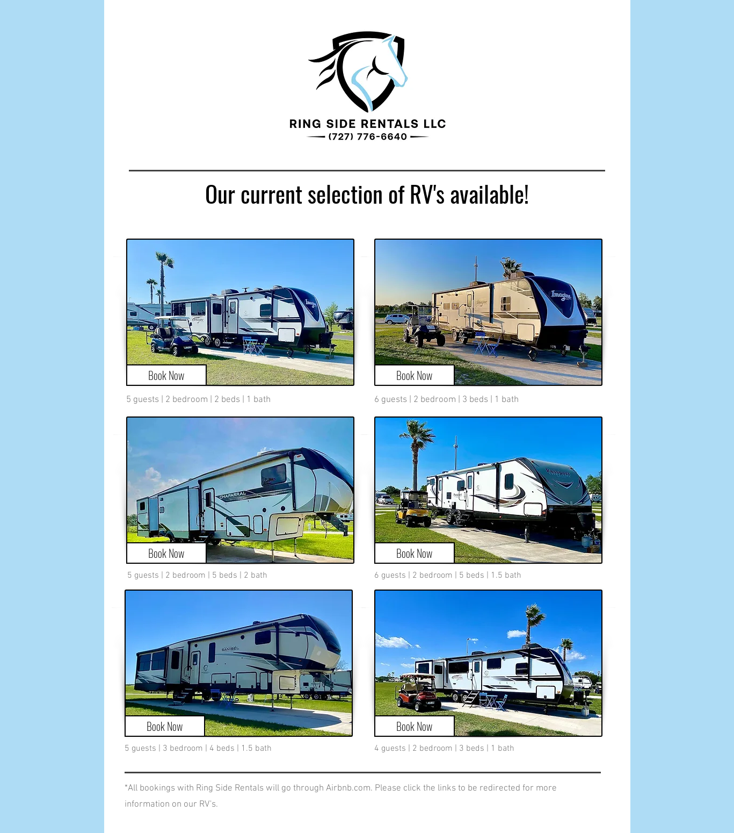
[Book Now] (166, 375)
